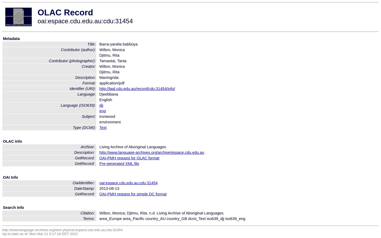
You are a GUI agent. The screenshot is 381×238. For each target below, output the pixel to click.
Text (103, 127)
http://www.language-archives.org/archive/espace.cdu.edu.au (151, 152)
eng (102, 111)
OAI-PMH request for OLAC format (129, 158)
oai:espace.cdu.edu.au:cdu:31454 (128, 183)
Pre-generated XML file (119, 163)
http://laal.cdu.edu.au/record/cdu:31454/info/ (137, 89)
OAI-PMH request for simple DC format (133, 194)
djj (101, 105)
